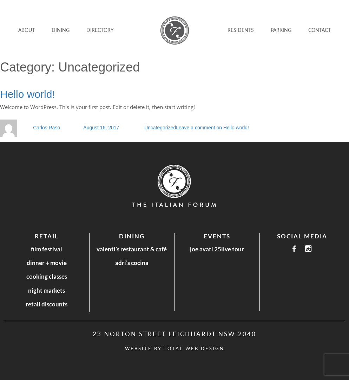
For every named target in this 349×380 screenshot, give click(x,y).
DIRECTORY (100, 30)
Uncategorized (160, 127)
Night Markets (46, 290)
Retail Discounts (46, 304)
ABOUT (26, 30)
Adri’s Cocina (132, 262)
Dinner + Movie (47, 262)
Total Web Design (194, 348)
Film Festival (46, 249)
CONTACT (319, 30)
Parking (281, 30)
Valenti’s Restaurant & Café (132, 249)
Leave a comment (212, 127)
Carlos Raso (46, 127)
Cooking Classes (46, 276)
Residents (241, 30)
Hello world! (27, 94)
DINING (61, 30)
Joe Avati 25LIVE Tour (217, 249)
